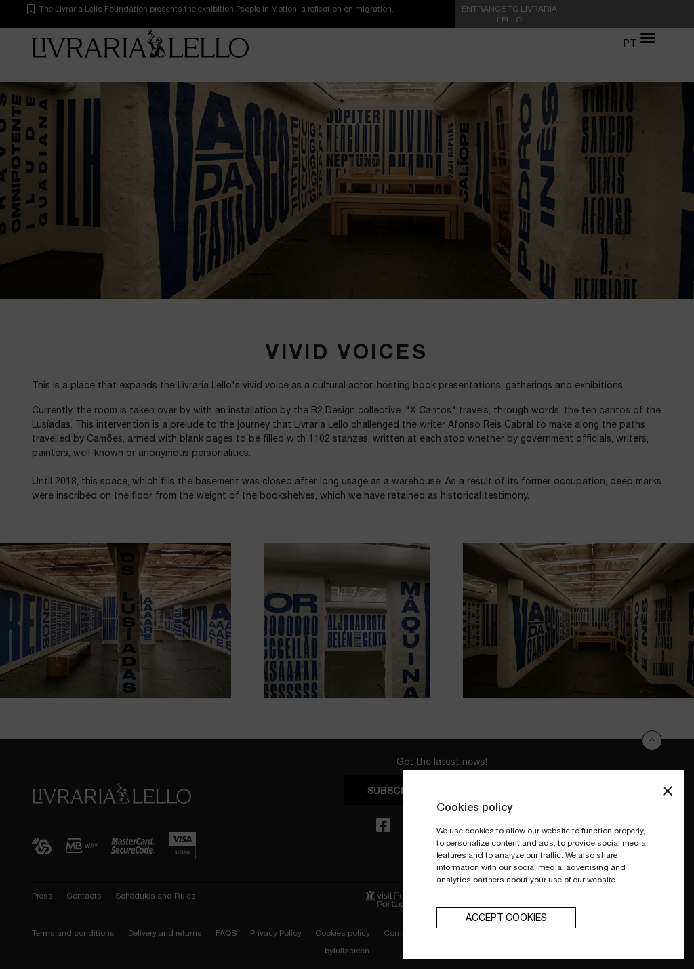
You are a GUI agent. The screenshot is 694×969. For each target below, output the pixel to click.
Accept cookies (506, 917)
